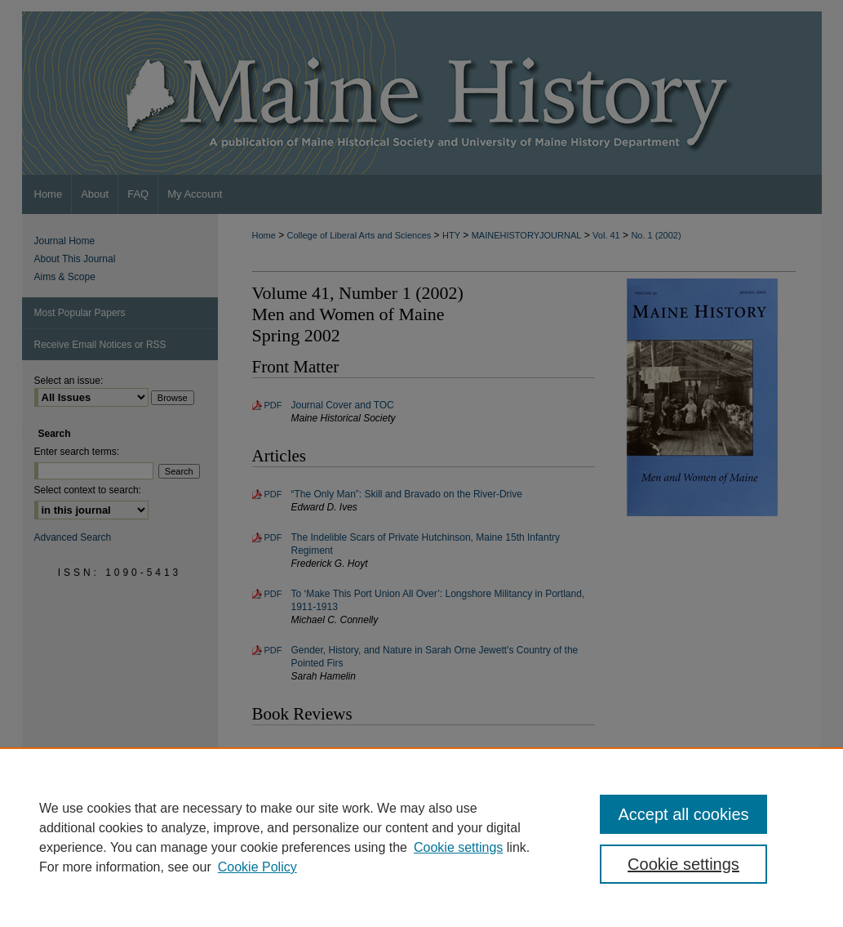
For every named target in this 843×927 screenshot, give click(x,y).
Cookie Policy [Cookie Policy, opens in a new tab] (257, 867)
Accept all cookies (683, 814)
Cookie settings (458, 847)
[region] (421, 837)
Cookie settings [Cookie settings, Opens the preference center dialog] (683, 864)
